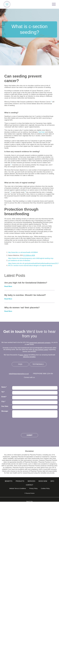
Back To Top (29, 501)
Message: (4, 411)
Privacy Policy (33, 488)
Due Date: (5, 406)
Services (31, 481)
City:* (3, 401)
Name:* (4, 387)
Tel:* (3, 392)
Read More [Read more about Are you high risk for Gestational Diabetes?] (8, 286)
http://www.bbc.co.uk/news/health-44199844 (23, 252)
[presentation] (15, 424)
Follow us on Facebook (29, 381)
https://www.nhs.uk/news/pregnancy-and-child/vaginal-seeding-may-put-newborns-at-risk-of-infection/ (31, 259)
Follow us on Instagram (23, 381)
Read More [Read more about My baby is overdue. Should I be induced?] (8, 299)
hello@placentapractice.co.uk (19, 374)
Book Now (43, 481)
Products (20, 481)
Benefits (8, 481)
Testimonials (37, 364)
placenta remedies (29, 357)
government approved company (40, 342)
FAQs (20, 364)
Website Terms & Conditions (17, 488)
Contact (29, 485)
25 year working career (40, 349)
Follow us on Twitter (18, 381)
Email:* (4, 396)
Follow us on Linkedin (35, 381)
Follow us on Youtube (41, 381)
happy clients (23, 355)
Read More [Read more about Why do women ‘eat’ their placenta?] (8, 311)
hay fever (42, 132)
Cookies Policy (45, 488)
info (52, 481)
